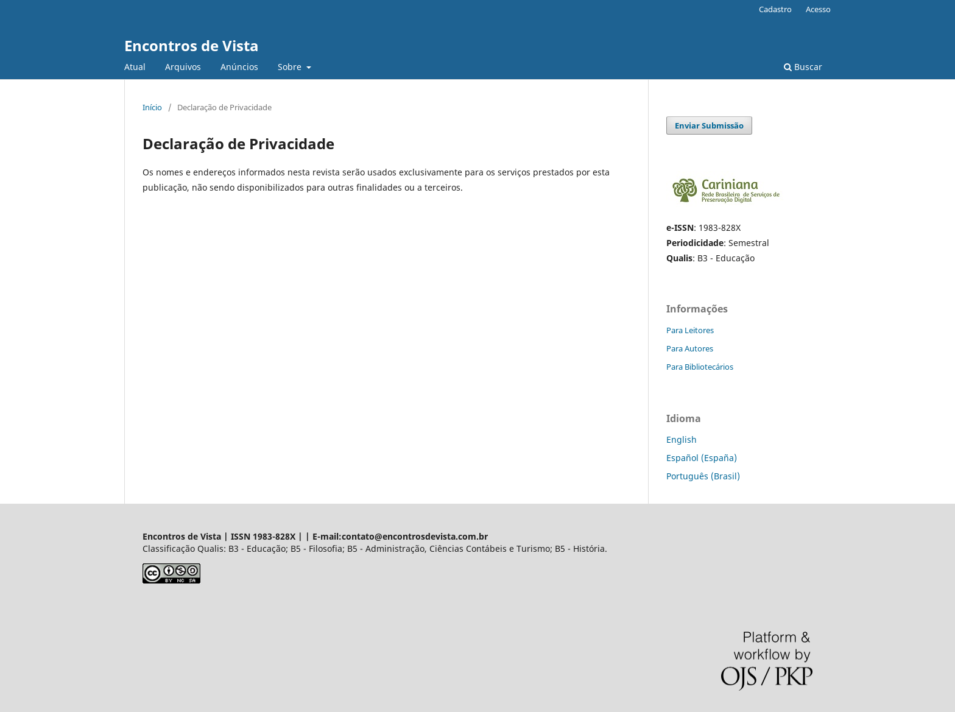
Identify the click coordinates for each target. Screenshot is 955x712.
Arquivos (183, 66)
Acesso (818, 9)
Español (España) (701, 458)
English (681, 439)
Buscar (803, 66)
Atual (135, 66)
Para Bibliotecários (699, 366)
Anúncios (239, 66)
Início (152, 107)
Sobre (291, 66)
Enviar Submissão (709, 125)
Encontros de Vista (191, 45)
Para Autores (689, 348)
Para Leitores (690, 330)
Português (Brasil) (703, 476)
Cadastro (775, 9)
